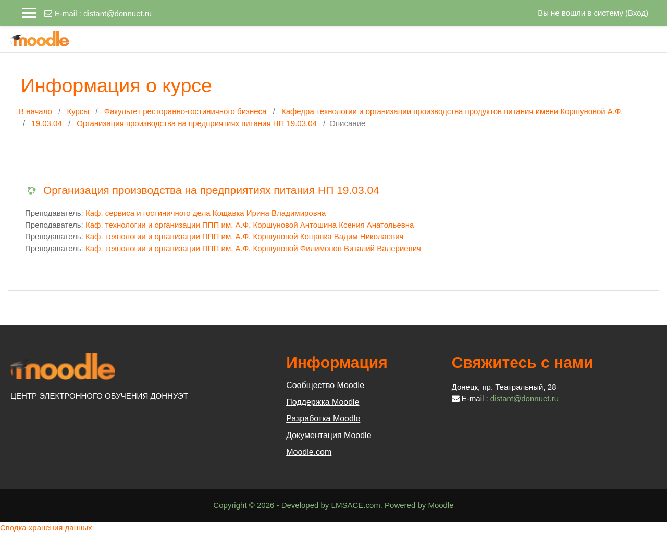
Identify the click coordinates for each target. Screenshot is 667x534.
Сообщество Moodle (325, 385)
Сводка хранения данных (46, 527)
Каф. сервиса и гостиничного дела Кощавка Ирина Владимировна (205, 212)
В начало (35, 111)
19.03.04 (46, 123)
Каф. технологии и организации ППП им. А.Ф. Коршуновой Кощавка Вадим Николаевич (244, 236)
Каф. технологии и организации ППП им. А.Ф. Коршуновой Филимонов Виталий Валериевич (253, 248)
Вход (637, 12)
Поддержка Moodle (322, 402)
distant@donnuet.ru (117, 13)
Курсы (78, 111)
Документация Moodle (328, 435)
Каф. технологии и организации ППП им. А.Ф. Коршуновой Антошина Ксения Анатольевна (249, 224)
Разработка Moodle (323, 418)
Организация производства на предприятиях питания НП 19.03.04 (197, 123)
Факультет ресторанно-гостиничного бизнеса (185, 111)
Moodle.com (308, 452)
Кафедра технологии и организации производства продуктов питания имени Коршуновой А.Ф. (452, 111)
